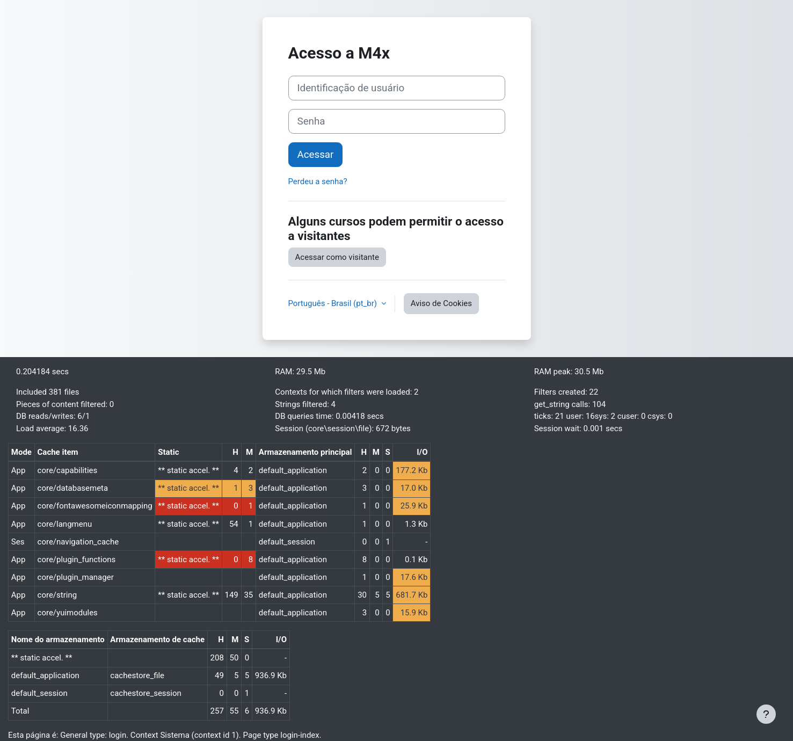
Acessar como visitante (337, 257)
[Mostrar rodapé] (766, 714)
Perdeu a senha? (317, 181)
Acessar (315, 155)
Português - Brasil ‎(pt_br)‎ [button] (333, 303)
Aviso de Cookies (441, 303)
